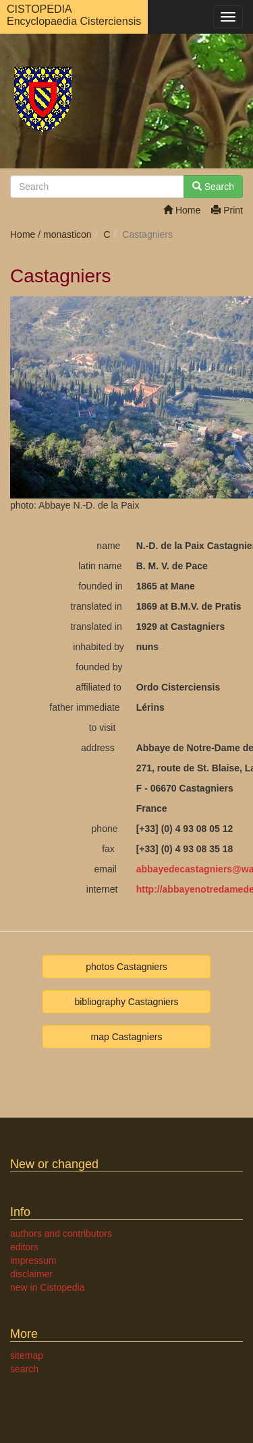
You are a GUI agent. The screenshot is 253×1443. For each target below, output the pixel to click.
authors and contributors (61, 1233)
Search (213, 186)
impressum (33, 1260)
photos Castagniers (126, 966)
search (24, 1369)
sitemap (26, 1355)
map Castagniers (127, 1036)
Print (227, 210)
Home (181, 210)
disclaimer (31, 1274)
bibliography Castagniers (126, 1001)
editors (24, 1247)
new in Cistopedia (47, 1287)
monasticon (67, 234)
